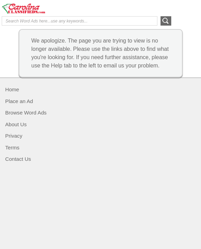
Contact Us (18, 159)
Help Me (161, 7)
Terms (12, 147)
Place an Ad (19, 101)
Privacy (13, 136)
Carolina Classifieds (50, 8)
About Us (16, 124)
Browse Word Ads (26, 113)
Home (12, 89)
